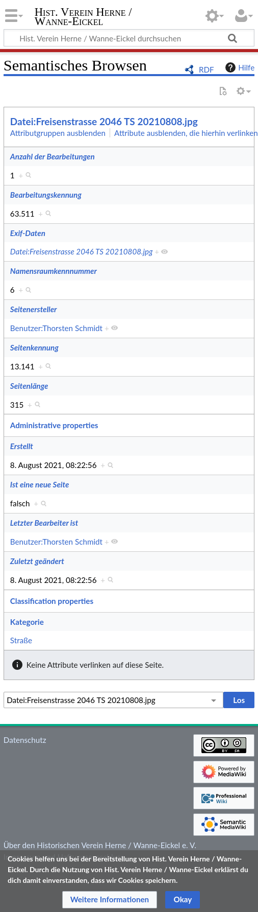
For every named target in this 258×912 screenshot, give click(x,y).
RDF (206, 69)
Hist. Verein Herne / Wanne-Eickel (83, 18)
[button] (110, 899)
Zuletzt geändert (37, 561)
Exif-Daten (27, 233)
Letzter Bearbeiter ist (44, 522)
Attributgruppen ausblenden (58, 132)
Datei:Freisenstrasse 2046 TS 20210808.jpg (104, 121)
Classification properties (51, 600)
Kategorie (27, 621)
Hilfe (238, 67)
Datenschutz (25, 739)
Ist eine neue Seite (39, 484)
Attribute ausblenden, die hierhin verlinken (186, 132)
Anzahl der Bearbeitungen (52, 156)
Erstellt (21, 446)
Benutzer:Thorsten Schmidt (56, 328)
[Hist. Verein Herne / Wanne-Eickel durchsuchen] (129, 38)
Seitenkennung (34, 347)
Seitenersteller (33, 309)
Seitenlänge (29, 385)
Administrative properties (54, 425)
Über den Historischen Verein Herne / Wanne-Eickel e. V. (100, 845)
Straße (21, 640)
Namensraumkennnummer (53, 270)
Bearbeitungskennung (46, 194)
